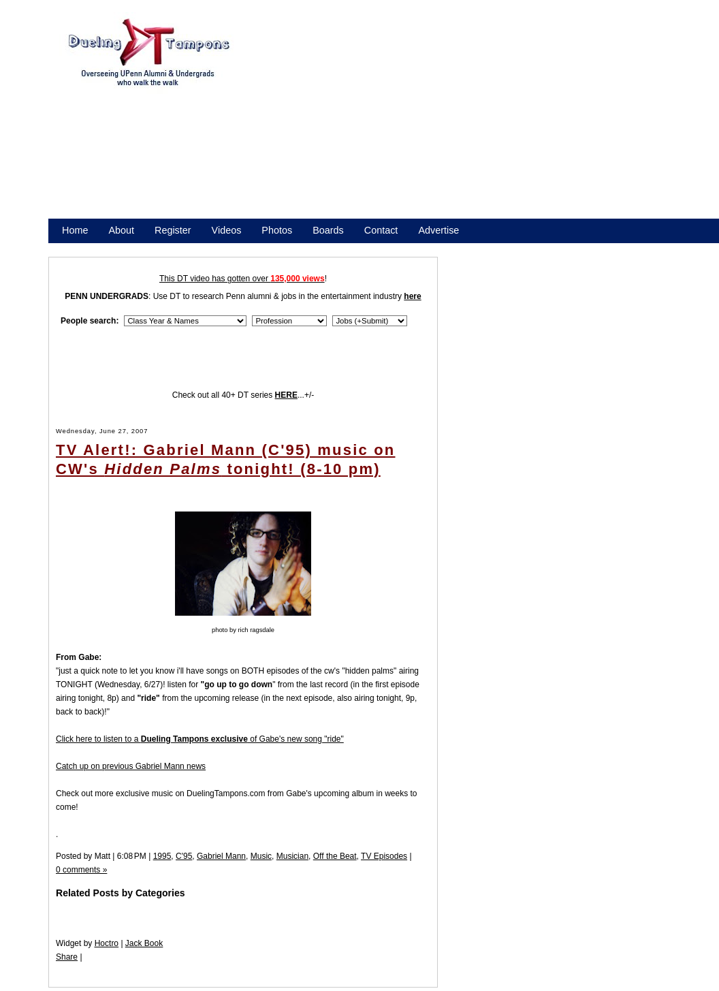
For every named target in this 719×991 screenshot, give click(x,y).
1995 (162, 856)
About (121, 230)
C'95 (184, 856)
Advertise (438, 230)
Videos (227, 230)
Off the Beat (335, 856)
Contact (381, 230)
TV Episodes (384, 856)
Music (261, 856)
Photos (276, 230)
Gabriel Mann (221, 856)
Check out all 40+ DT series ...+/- (243, 395)
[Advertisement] (458, 121)
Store (73, 247)
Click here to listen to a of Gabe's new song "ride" (200, 739)
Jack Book (144, 943)
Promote (124, 247)
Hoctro (106, 943)
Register (173, 230)
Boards (328, 230)
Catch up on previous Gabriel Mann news (131, 766)
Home (75, 230)
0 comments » (81, 870)
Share (67, 957)
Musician (292, 856)
